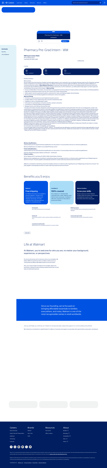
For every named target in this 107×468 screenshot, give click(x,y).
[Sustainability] (70, 423)
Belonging (65, 421)
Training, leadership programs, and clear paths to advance (82, 217)
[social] (11, 434)
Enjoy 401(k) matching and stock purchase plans (41, 209)
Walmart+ (28, 188)
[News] (66, 426)
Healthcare (12, 423)
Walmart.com (20, 450)
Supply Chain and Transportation (17, 421)
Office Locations (49, 421)
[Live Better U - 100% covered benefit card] (62, 192)
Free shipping (32, 191)
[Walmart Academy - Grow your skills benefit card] (87, 192)
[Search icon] (100, 3)
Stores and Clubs (13, 418)
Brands (31, 415)
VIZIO (29, 423)
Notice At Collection (42, 450)
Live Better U (54, 188)
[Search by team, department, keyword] (87, 2)
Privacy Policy (35, 450)
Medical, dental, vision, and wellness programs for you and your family (45, 225)
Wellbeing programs (75, 207)
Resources (50, 415)
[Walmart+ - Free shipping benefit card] (36, 192)
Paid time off (34, 215)
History (64, 429)
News (64, 426)
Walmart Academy (82, 188)
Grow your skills (84, 191)
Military (45, 2)
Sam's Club (30, 421)
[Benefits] (67, 418)
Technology (12, 426)
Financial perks (35, 207)
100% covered (57, 191)
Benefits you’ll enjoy (37, 176)
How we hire (48, 418)
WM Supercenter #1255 (32, 56)
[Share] (39, 41)
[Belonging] (68, 420)
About (66, 415)
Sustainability (66, 423)
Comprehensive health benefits (38, 223)
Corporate (12, 429)
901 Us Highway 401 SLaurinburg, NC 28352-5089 (31, 58)
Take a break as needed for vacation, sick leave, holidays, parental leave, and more (46, 218)
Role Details (5, 49)
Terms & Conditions (28, 450)
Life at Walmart (5, 54)
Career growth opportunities (76, 215)
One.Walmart (52, 126)
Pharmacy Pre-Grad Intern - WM (46, 50)
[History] (67, 429)
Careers (13, 415)
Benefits (4, 51)
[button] (42, 41)
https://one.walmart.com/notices (48, 119)
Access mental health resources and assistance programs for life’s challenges (83, 210)
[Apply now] (65, 41)
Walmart (29, 418)
